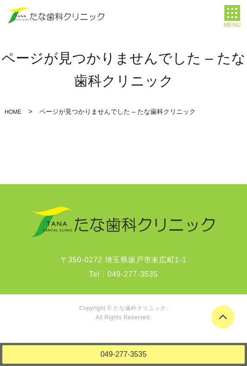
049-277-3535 (123, 354)
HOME (13, 112)
